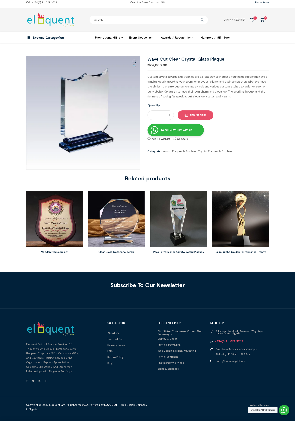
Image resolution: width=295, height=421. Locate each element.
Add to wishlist (160, 138)
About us (113, 332)
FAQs (110, 351)
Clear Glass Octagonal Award (116, 251)
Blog (110, 363)
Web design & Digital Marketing (177, 350)
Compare (182, 138)
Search (202, 20)
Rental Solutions (168, 356)
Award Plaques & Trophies (179, 151)
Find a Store (262, 2)
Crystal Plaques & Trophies (215, 151)
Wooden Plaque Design (54, 251)
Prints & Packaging (169, 344)
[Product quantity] (160, 115)
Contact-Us (114, 338)
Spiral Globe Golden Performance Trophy (240, 251)
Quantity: (154, 105)
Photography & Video (171, 362)
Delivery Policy (116, 345)
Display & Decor (167, 338)
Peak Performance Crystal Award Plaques (178, 251)
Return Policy (115, 357)
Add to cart (198, 115)
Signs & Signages (168, 368)
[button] (134, 63)
